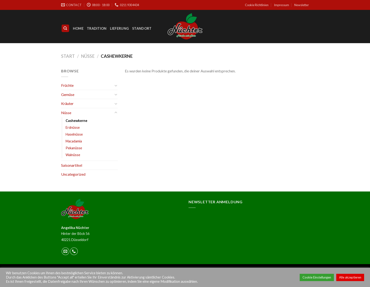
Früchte (67, 85)
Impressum (281, 5)
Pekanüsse (74, 148)
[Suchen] (65, 28)
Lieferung (119, 28)
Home (78, 28)
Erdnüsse (73, 127)
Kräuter (67, 103)
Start (68, 56)
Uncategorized (73, 174)
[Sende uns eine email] (65, 251)
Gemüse (67, 94)
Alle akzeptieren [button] (350, 277)
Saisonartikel (71, 165)
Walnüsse (73, 155)
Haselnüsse (74, 134)
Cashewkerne (76, 121)
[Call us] (74, 251)
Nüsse (88, 56)
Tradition (97, 28)
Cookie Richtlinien (257, 5)
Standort (141, 28)
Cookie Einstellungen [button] (317, 277)
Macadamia (74, 141)
